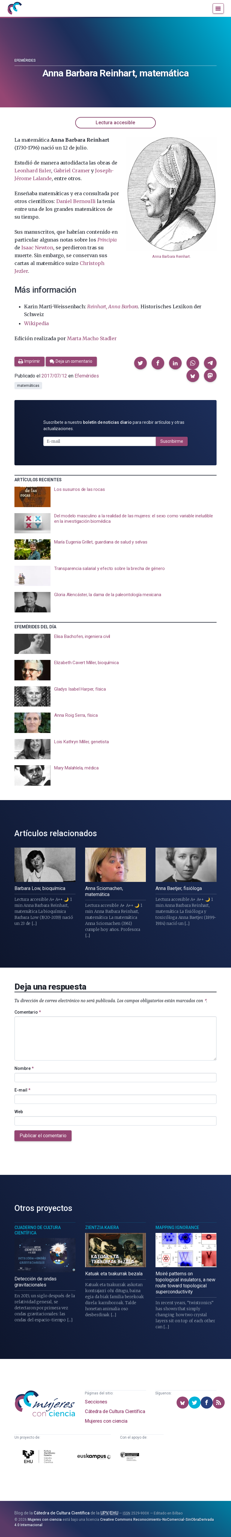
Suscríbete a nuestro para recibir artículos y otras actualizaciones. (113, 425)
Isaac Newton (37, 248)
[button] (140, 363)
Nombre (24, 1068)
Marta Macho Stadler (92, 338)
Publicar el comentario (43, 1135)
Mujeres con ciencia (106, 1421)
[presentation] (115, 497)
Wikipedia (36, 323)
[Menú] (218, 8)
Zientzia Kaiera (102, 1227)
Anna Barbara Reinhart (171, 256)
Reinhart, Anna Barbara (112, 306)
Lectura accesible (115, 122)
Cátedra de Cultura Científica (115, 1411)
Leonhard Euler (32, 171)
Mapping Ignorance (177, 1227)
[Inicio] (14, 8)
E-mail (22, 1090)
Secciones (96, 1402)
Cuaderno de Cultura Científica (37, 1230)
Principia (107, 240)
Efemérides (25, 60)
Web (18, 1111)
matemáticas (28, 385)
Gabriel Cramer (72, 171)
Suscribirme (171, 441)
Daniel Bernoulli (76, 201)
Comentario (27, 1012)
